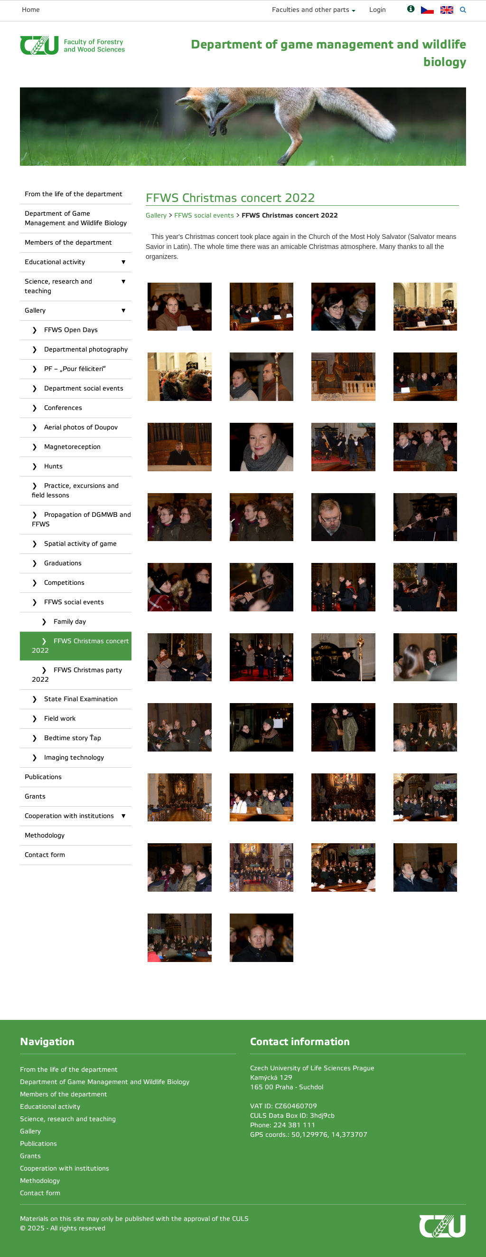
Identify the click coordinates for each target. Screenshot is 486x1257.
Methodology (45, 835)
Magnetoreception (71, 446)
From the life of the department (73, 194)
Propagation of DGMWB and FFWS (81, 519)
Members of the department (68, 242)
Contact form (45, 854)
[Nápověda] (410, 9)
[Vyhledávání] (463, 9)
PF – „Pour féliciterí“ (74, 368)
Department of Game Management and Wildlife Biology (76, 218)
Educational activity (55, 262)
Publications (43, 777)
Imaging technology (73, 757)
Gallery (35, 310)
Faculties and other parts (310, 9)
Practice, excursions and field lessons (75, 490)
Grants (35, 796)
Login (377, 9)
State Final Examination (80, 699)
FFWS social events (73, 602)
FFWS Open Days (70, 329)
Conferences (62, 407)
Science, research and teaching (58, 286)
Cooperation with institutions (69, 815)
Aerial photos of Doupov (80, 427)
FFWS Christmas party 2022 (77, 675)
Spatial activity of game (79, 543)
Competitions (63, 582)
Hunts (52, 466)
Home (31, 9)
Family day (69, 621)
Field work (58, 718)
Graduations (62, 563)
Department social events (82, 388)
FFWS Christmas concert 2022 (80, 646)
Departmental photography (85, 349)
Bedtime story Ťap (71, 738)
